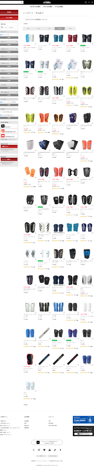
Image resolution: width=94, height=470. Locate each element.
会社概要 (26, 421)
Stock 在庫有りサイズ (5, 92)
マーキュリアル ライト (43, 125)
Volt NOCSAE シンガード (86, 179)
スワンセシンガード (28, 368)
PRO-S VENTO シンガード (86, 261)
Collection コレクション (5, 77)
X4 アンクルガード (28, 207)
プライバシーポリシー (42, 460)
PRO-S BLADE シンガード (44, 287)
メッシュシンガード (70, 234)
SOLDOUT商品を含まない (9, 115)
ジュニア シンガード (85, 47)
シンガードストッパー (43, 340)
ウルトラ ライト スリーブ (72, 71)
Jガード (25, 179)
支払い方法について (5, 425)
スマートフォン (53, 456)
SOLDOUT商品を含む (8, 112)
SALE (70, 28)
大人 (8, 34)
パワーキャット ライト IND (72, 314)
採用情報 (26, 427)
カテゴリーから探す (35, 6)
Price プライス (3, 56)
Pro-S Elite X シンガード (71, 261)
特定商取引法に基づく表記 (56, 460)
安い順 (49, 28)
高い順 (38, 28)
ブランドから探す (47, 6)
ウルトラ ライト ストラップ (72, 181)
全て (4, 34)
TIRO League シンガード (43, 234)
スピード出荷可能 (11, 102)
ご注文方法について (5, 423)
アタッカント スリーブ (57, 100)
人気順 (28, 28)
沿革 (25, 423)
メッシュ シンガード (42, 45)
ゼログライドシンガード (57, 234)
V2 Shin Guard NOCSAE (72, 125)
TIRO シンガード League (29, 98)
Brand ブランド (4, 41)
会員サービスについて (5, 434)
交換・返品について (5, 432)
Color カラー (3, 70)
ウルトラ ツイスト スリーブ (72, 98)
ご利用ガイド (3, 421)
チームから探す (59, 6)
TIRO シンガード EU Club (29, 47)
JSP (50, 421)
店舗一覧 (26, 425)
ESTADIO (51, 423)
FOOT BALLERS (53, 425)
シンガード (83, 234)
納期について (3, 430)
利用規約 (33, 460)
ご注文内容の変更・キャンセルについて (10, 427)
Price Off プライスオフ (5, 63)
